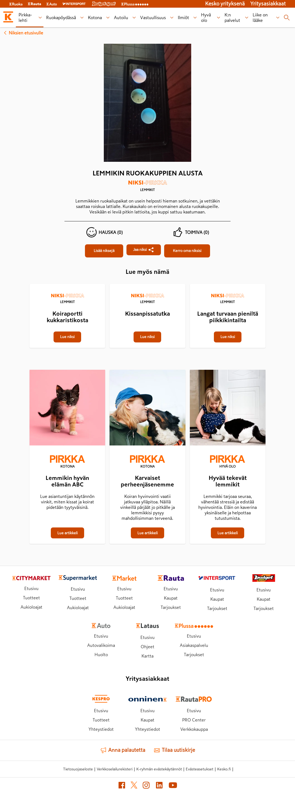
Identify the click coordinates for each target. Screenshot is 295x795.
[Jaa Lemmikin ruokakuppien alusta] (143, 249)
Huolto (101, 654)
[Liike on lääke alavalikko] (277, 17)
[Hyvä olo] (227, 462)
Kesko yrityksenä (225, 3)
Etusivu (31, 588)
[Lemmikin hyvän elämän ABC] (67, 409)
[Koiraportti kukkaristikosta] (67, 284)
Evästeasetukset (199, 769)
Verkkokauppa (194, 729)
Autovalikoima (101, 645)
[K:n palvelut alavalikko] (246, 17)
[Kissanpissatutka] (147, 284)
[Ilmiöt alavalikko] (194, 17)
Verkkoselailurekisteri (114, 769)
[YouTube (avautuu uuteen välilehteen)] (173, 786)
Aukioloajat (31, 607)
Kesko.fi (224, 769)
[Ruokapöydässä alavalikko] (81, 17)
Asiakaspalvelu (194, 645)
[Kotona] (67, 462)
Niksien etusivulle (22, 33)
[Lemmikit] (147, 187)
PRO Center (194, 720)
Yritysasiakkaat (268, 3)
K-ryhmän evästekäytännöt (159, 769)
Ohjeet (147, 646)
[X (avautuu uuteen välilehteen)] (134, 786)
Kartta (147, 656)
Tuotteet (31, 597)
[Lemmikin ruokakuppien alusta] (104, 250)
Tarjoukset (171, 607)
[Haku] (286, 17)
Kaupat (171, 598)
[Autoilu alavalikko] (134, 17)
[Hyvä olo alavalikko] (218, 17)
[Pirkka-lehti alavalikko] (40, 17)
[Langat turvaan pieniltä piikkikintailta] (228, 284)
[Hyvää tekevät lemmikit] (228, 409)
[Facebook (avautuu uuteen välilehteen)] (121, 786)
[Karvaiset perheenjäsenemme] (147, 409)
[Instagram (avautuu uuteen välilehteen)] (146, 786)
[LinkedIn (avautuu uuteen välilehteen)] (159, 786)
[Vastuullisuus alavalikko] (171, 17)
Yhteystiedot (101, 729)
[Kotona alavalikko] (107, 17)
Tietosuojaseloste (78, 769)
